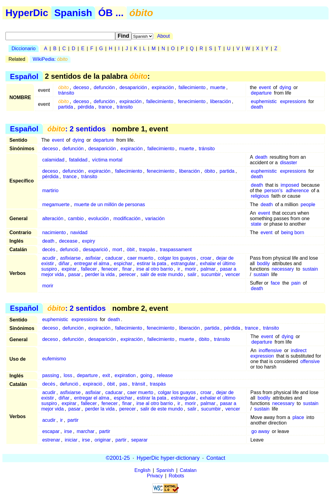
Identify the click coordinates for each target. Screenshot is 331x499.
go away (260, 431)
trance (105, 106)
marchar (86, 431)
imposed (290, 185)
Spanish (73, 12)
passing (50, 375)
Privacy (155, 475)
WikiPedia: (50, 59)
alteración (52, 218)
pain (296, 283)
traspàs (147, 249)
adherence (297, 190)
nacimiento (54, 232)
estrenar (51, 439)
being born (292, 232)
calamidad (53, 159)
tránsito (66, 92)
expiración (163, 87)
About (163, 36)
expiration (125, 375)
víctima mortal (107, 159)
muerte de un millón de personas (109, 204)
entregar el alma (91, 263)
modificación (126, 218)
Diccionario (24, 48)
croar (205, 258)
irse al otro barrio (154, 269)
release (165, 375)
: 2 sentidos (76, 129)
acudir (49, 258)
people (308, 204)
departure (261, 92)
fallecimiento (191, 87)
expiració (92, 383)
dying (285, 87)
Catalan (188, 470)
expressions (293, 101)
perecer (127, 274)
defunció (69, 249)
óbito (210, 171)
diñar (64, 263)
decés (48, 249)
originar (103, 439)
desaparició (95, 249)
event (265, 87)
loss (68, 375)
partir (72, 420)
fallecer (89, 269)
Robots (176, 475)
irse (68, 431)
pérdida (86, 106)
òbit (131, 249)
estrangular (183, 263)
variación (155, 218)
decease (68, 241)
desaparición (133, 87)
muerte (217, 87)
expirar (69, 269)
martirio (50, 190)
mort (117, 249)
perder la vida (100, 274)
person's (273, 190)
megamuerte (56, 204)
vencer (233, 274)
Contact (215, 458)
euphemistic (264, 101)
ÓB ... (111, 12)
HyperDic (26, 12)
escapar (51, 431)
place (298, 417)
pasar (74, 274)
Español (24, 76)
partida (65, 106)
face (275, 283)
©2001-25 (118, 458)
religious (260, 196)
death (257, 106)
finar (127, 269)
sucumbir (211, 274)
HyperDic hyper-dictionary (168, 458)
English (142, 470)
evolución (98, 218)
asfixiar (93, 258)
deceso (81, 87)
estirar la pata (151, 263)
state (256, 224)
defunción (104, 87)
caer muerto (140, 258)
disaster (288, 162)
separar (139, 439)
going (146, 375)
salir (192, 274)
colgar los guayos (177, 258)
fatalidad (78, 159)
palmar (208, 269)
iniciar (71, 439)
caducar (114, 258)
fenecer (110, 269)
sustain (310, 269)
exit (106, 375)
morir (190, 269)
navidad (79, 232)
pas (123, 383)
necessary (283, 269)
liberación (220, 101)
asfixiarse (70, 258)
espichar (123, 263)
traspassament (176, 249)
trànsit (138, 383)
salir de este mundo (161, 274)
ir (179, 269)
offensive (310, 361)
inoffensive (270, 350)
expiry (88, 241)
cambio (76, 218)
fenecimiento (191, 101)
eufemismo (54, 358)
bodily (263, 263)
